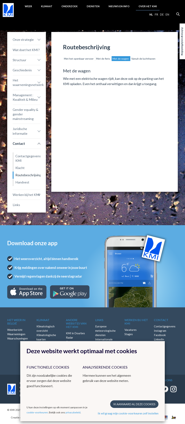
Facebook (160, 335)
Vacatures (130, 329)
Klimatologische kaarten (46, 337)
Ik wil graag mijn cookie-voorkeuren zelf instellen (128, 413)
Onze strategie (23, 40)
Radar (69, 337)
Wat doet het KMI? (26, 50)
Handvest (22, 182)
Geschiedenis (22, 70)
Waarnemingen (16, 334)
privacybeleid (73, 412)
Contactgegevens (164, 326)
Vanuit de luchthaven (143, 58)
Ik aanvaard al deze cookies (134, 404)
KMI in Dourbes (75, 333)
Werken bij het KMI (26, 195)
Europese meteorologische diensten (105, 331)
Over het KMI (148, 6)
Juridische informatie (20, 131)
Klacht (20, 168)
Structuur (19, 60)
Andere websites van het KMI (76, 323)
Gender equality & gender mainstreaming (25, 114)
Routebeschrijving (27, 175)
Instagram (160, 330)
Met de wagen (121, 58)
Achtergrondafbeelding (182, 41)
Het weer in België (16, 321)
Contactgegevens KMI (27, 158)
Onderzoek (69, 6)
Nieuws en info (119, 6)
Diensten (93, 6)
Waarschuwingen (17, 338)
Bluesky (158, 343)
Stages (128, 334)
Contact (19, 144)
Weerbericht (14, 329)
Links (16, 205)
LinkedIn (159, 339)
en (167, 14)
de (162, 14)
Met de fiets (103, 58)
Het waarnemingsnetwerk (26, 82)
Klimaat (46, 6)
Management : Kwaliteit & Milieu (25, 97)
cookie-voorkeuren (37, 412)
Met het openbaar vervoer (79, 58)
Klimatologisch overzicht (45, 328)
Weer (28, 6)
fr (156, 14)
